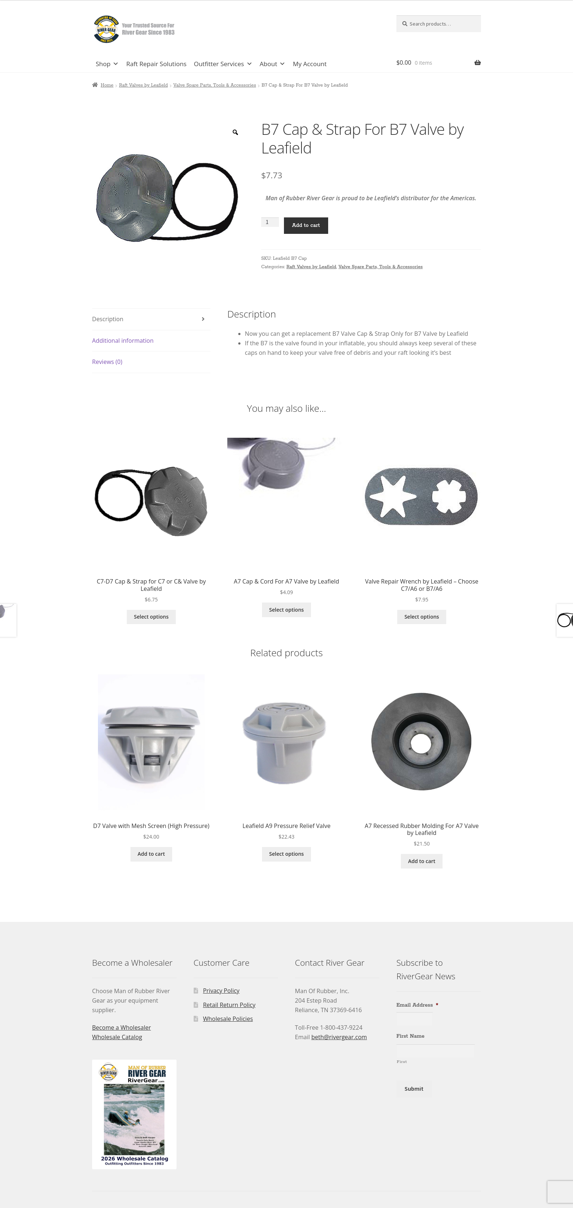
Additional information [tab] (122, 341)
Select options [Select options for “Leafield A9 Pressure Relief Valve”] (286, 853)
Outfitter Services (223, 64)
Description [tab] (107, 319)
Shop (107, 64)
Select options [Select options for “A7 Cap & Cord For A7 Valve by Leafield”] (286, 609)
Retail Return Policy (229, 1005)
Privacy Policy (221, 991)
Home (107, 85)
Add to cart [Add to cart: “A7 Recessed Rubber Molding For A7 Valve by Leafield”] (422, 861)
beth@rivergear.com (339, 1037)
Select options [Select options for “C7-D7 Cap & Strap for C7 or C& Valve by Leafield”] (151, 616)
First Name (410, 1036)
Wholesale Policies (228, 1019)
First (402, 1061)
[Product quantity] (270, 222)
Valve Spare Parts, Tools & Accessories (214, 85)
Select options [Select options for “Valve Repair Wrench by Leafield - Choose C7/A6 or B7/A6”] (422, 616)
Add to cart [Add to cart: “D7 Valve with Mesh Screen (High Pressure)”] (151, 853)
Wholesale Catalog (117, 1037)
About (273, 64)
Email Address (417, 1005)
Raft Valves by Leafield (143, 85)
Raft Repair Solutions (156, 64)
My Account (309, 64)
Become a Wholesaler (121, 1027)
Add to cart (306, 225)
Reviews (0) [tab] (107, 362)
